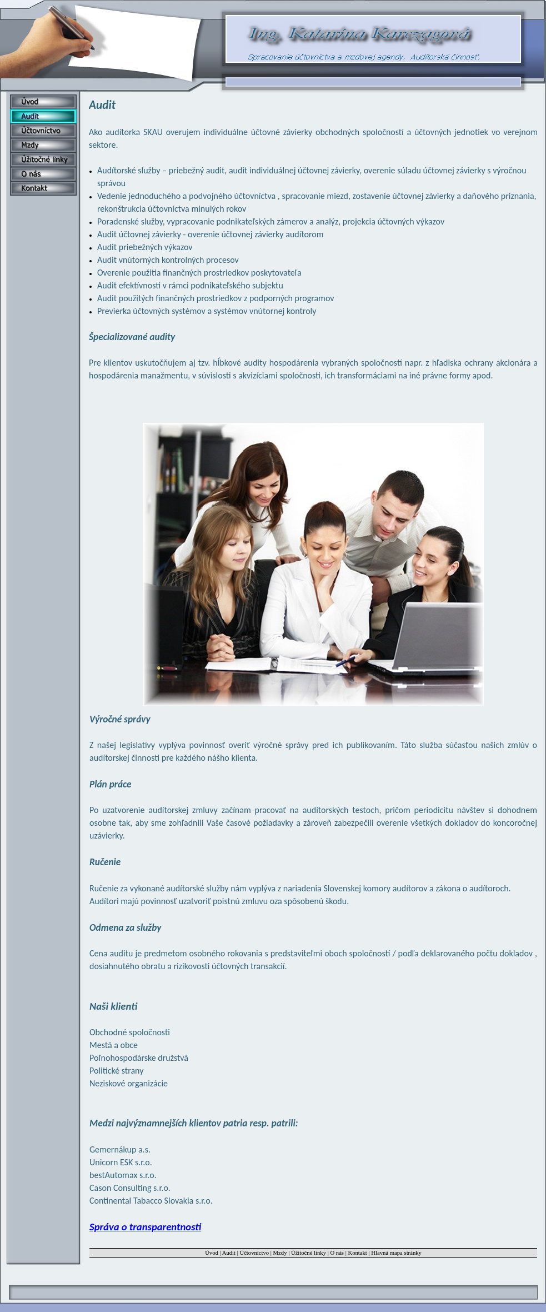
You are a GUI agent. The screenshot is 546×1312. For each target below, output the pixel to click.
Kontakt (357, 1253)
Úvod (211, 1253)
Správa (145, 1226)
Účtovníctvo (254, 1253)
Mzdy (280, 1253)
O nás (337, 1253)
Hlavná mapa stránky (396, 1253)
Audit (229, 1253)
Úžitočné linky (308, 1253)
